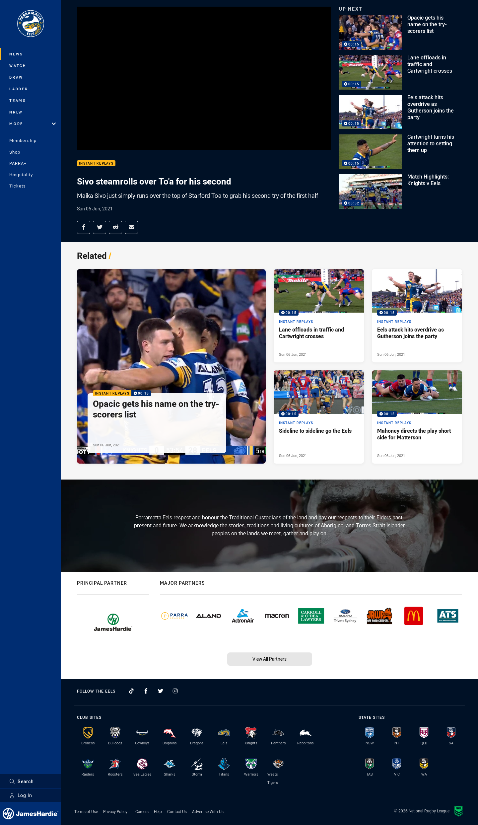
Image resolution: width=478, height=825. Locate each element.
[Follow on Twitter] (160, 691)
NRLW (16, 112)
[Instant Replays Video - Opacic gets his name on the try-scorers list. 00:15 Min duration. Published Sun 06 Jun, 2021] (171, 366)
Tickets (17, 186)
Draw (16, 77)
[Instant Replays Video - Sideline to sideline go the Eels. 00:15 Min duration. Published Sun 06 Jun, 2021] (319, 417)
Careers (142, 811)
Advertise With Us (208, 811)
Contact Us (177, 811)
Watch (18, 65)
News (16, 53)
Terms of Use (86, 811)
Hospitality (21, 175)
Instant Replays (96, 163)
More (32, 123)
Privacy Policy (115, 811)
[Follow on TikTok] (131, 691)
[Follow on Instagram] (175, 691)
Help (158, 811)
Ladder (18, 88)
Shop (14, 152)
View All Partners (269, 659)
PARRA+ (18, 163)
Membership (22, 140)
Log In (20, 795)
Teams (17, 100)
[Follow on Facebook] (146, 691)
